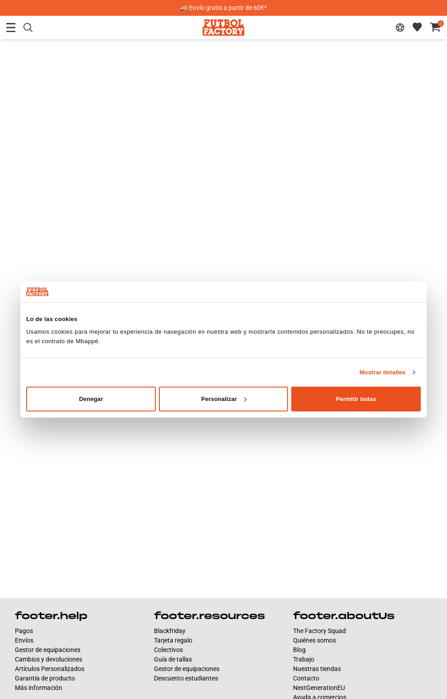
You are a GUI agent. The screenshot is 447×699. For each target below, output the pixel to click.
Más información (38, 687)
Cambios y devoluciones (48, 659)
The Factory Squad (319, 630)
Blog (299, 649)
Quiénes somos (314, 640)
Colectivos (168, 649)
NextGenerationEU (319, 687)
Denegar (91, 399)
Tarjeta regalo (173, 640)
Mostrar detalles (382, 372)
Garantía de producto (45, 678)
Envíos (24, 640)
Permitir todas (356, 399)
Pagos (24, 630)
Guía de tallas (173, 659)
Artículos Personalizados (49, 668)
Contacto (306, 678)
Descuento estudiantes (186, 678)
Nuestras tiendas (317, 668)
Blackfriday (170, 630)
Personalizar (224, 399)
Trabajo (303, 659)
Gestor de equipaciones (47, 649)
